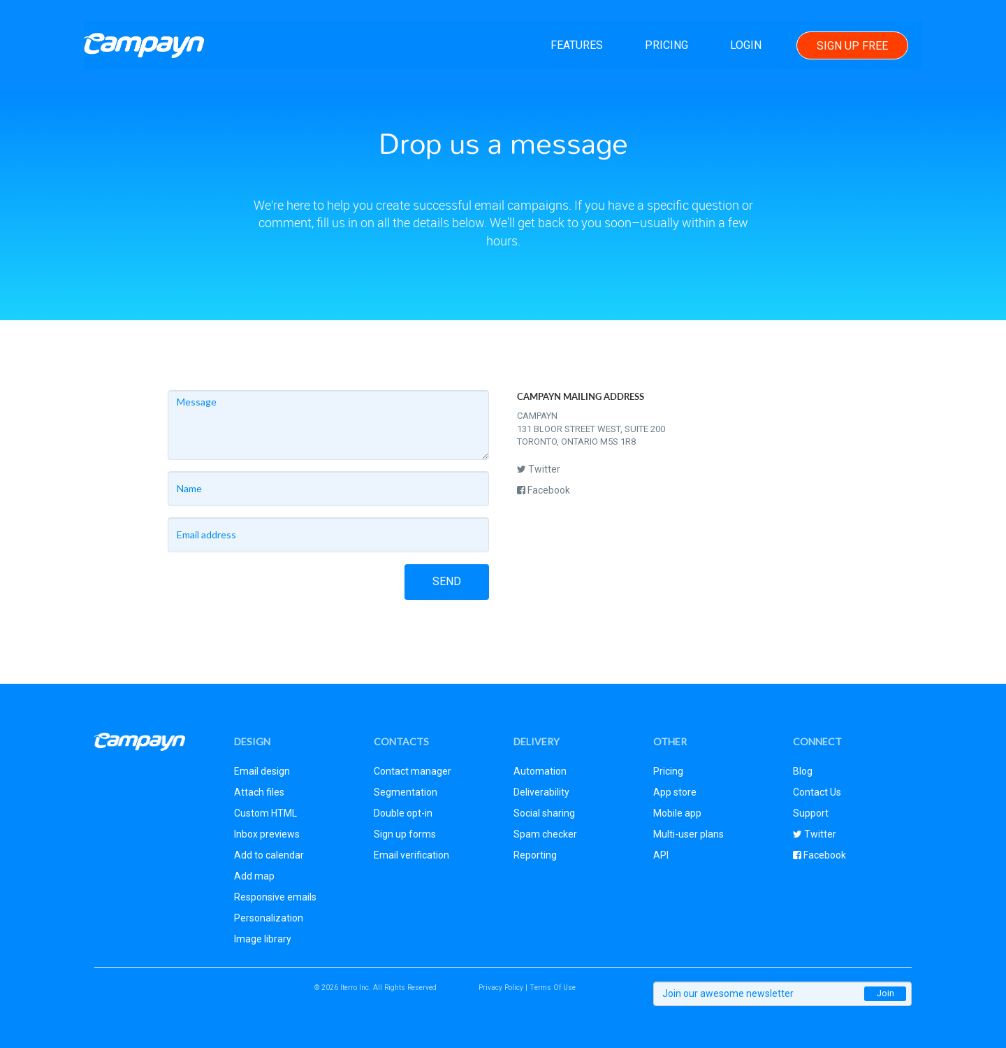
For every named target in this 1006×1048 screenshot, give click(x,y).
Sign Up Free (852, 45)
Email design (262, 771)
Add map (254, 876)
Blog (802, 771)
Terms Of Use (553, 987)
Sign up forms (405, 834)
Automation (540, 771)
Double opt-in (403, 813)
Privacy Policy (501, 987)
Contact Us (817, 792)
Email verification (411, 855)
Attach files (259, 792)
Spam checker (545, 834)
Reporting (535, 855)
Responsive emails (275, 897)
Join (885, 993)
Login (745, 45)
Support (811, 813)
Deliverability (541, 792)
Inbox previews (267, 834)
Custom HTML (265, 813)
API (661, 855)
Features (577, 45)
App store (675, 792)
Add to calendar (269, 855)
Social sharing (544, 813)
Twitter (538, 469)
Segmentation (405, 792)
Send (446, 581)
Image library (262, 939)
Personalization (268, 918)
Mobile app (677, 813)
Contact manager (412, 771)
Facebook (543, 490)
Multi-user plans (688, 834)
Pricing (666, 45)
